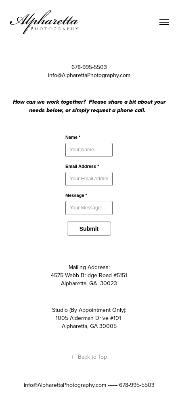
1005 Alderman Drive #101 (88, 318)
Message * (76, 195)
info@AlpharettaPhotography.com (89, 75)
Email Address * (82, 166)
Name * (72, 137)
